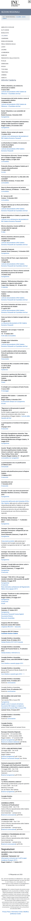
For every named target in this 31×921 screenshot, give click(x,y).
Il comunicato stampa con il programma (13, 401)
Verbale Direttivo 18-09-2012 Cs (10, 653)
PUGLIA (3, 61)
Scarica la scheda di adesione (10, 742)
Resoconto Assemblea (7, 618)
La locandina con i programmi (10, 458)
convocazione (11, 682)
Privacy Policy (6, 912)
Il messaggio (5, 391)
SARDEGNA (4, 63)
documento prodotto (8, 541)
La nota (3, 172)
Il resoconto (4, 429)
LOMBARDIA (5, 52)
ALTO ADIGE (5, 30)
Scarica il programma (8, 740)
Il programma (5, 117)
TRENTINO (4, 72)
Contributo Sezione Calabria (9, 633)
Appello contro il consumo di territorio (12, 704)
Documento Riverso (7, 616)
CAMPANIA (4, 38)
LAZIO (3, 47)
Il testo (3, 382)
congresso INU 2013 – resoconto (11, 627)
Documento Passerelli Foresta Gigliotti (12, 614)
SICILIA (3, 66)
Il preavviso (4, 369)
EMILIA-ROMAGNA (7, 41)
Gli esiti (3, 403)
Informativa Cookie (17, 912)
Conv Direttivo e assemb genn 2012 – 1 (12, 674)
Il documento (5, 359)
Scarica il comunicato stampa (10, 758)
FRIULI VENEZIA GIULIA (8, 44)
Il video (3, 232)
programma (5, 702)
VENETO (4, 77)
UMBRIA (3, 75)
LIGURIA (3, 49)
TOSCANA (4, 69)
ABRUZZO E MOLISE (7, 27)
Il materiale (4, 287)
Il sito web (4, 336)
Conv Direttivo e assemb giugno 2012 (12, 663)
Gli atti (3, 603)
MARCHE (4, 55)
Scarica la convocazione (9, 815)
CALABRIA (18, 16)
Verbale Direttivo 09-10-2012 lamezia (12, 642)
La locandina (5, 161)
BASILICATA (5, 32)
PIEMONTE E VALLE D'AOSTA (10, 58)
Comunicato (5, 466)
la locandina (12, 336)
